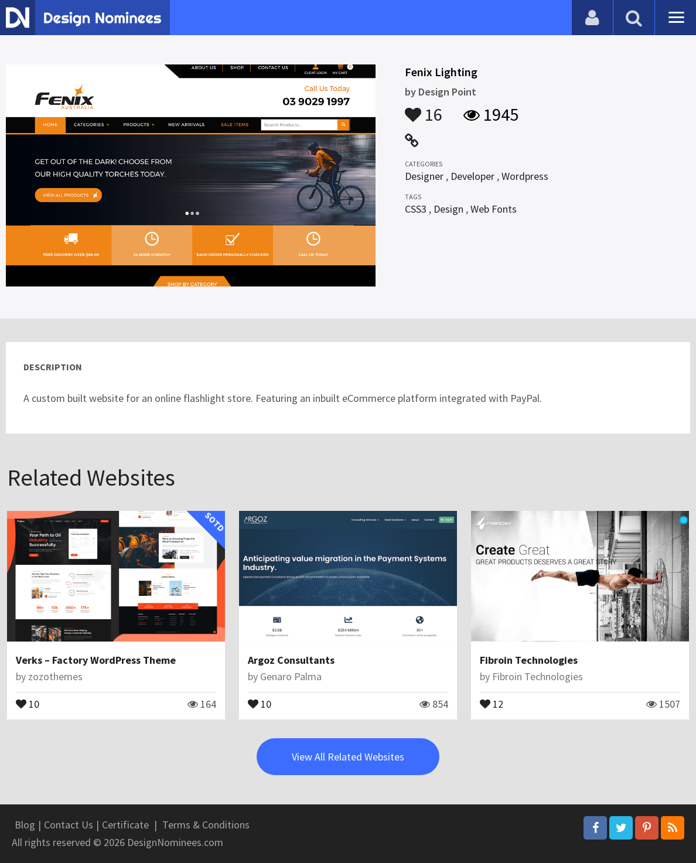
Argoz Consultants (291, 660)
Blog (25, 824)
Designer (424, 176)
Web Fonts (493, 209)
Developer (472, 176)
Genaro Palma (291, 676)
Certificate (125, 824)
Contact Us (68, 824)
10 (27, 703)
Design (448, 209)
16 (423, 109)
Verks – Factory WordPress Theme (96, 660)
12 (491, 703)
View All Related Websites (348, 756)
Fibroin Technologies (529, 660)
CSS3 (416, 209)
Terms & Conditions (206, 824)
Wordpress (524, 176)
